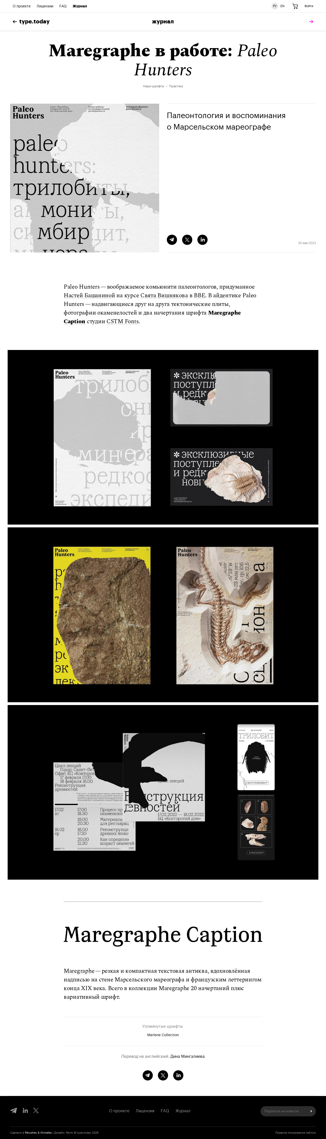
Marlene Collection (163, 1035)
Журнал (80, 6)
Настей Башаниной (89, 295)
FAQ (62, 6)
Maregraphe (79, 971)
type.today (31, 21)
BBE (199, 295)
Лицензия (145, 1111)
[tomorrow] (310, 22)
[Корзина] (295, 6)
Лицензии (45, 6)
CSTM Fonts (122, 321)
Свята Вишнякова (164, 295)
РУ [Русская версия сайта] (275, 6)
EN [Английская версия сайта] (282, 6)
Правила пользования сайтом (295, 1132)
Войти (309, 6)
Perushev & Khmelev (38, 1132)
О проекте (22, 6)
